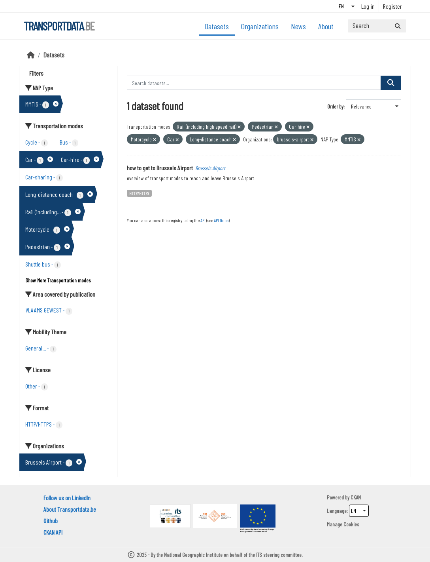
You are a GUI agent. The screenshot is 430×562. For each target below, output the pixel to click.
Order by (335, 106)
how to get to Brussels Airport (160, 167)
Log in (368, 6)
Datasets (217, 26)
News (298, 26)
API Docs (221, 220)
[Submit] (397, 25)
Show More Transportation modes (58, 280)
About (326, 26)
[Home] (31, 54)
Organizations (260, 26)
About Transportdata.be (69, 509)
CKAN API (52, 532)
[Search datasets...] (377, 25)
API (203, 220)
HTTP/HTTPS (139, 193)
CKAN (356, 497)
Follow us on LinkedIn (67, 497)
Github (50, 520)
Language (337, 510)
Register (392, 6)
